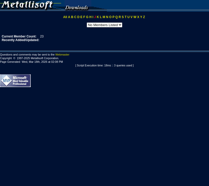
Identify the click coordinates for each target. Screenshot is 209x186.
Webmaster (62, 54)
